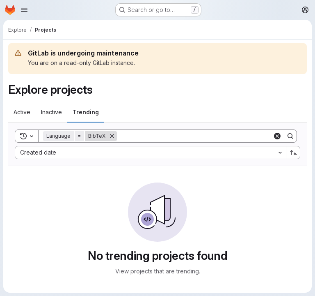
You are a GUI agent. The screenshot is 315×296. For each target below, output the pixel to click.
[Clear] (277, 136)
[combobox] (151, 152)
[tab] (22, 112)
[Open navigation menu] (24, 9)
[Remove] (112, 136)
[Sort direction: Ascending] (293, 152)
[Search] (195, 136)
